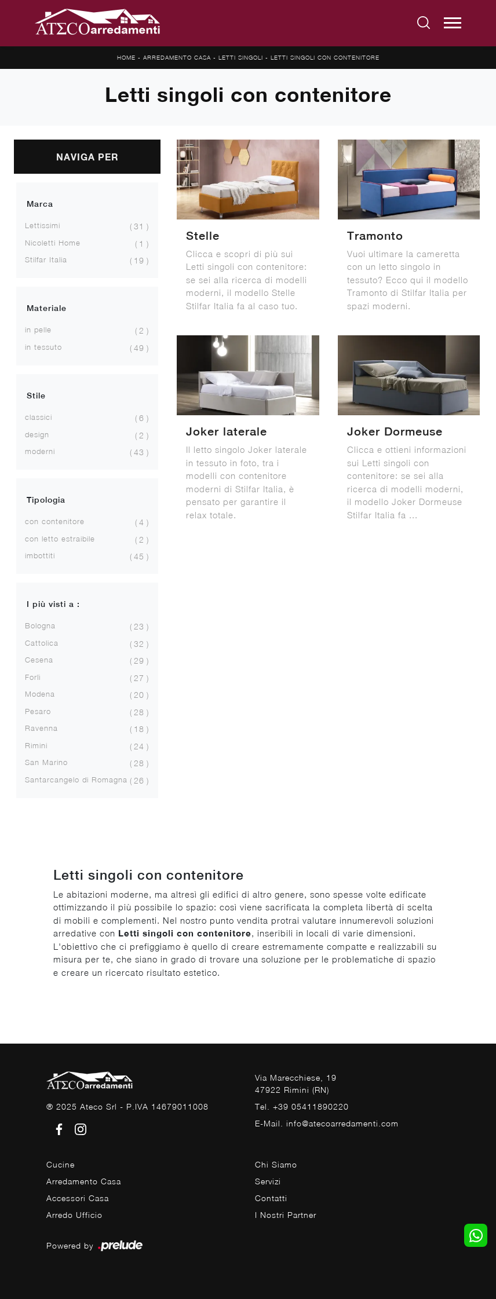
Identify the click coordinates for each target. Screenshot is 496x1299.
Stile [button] (36, 395)
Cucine (60, 1164)
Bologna (40, 625)
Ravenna (41, 728)
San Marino (46, 762)
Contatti (271, 1198)
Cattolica (42, 642)
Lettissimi (42, 225)
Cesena (39, 659)
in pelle (38, 329)
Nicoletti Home (53, 242)
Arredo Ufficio (74, 1215)
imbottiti (40, 555)
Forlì (33, 677)
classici (38, 417)
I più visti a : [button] (53, 604)
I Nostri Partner (285, 1215)
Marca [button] (40, 203)
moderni (40, 451)
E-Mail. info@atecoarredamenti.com (327, 1123)
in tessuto (43, 347)
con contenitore (55, 521)
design (37, 434)
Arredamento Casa (177, 57)
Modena (40, 693)
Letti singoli (240, 57)
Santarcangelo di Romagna (76, 779)
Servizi (268, 1181)
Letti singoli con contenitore (325, 57)
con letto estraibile (60, 538)
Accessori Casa (77, 1198)
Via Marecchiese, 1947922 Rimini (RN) (296, 1084)
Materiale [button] (47, 308)
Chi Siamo (276, 1164)
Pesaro (38, 711)
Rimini (36, 745)
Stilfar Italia (46, 259)
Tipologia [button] (46, 499)
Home (126, 57)
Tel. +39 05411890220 (302, 1106)
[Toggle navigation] (452, 23)
